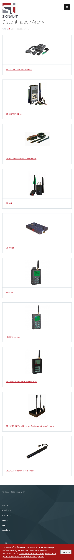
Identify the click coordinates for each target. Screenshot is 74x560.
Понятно (66, 551)
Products (6, 510)
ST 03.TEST (11, 247)
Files (4, 525)
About (5, 505)
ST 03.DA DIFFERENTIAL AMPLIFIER (21, 158)
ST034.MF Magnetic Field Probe (20, 470)
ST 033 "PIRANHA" (14, 114)
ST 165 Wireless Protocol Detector (21, 381)
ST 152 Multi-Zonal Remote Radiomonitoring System (30, 426)
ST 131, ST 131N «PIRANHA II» (19, 69)
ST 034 (9, 203)
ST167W (9, 292)
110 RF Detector (13, 337)
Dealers (6, 530)
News (5, 520)
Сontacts (6, 515)
